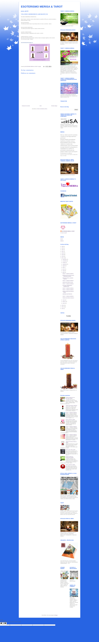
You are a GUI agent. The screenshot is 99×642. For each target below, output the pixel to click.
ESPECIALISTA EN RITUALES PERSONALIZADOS (68, 276)
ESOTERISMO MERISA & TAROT (42, 6)
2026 (63, 246)
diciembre (65, 259)
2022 (63, 249)
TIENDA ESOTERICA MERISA (71, 405)
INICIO (61, 239)
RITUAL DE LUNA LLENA (70, 449)
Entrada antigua (54, 105)
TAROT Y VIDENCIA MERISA (68, 273)
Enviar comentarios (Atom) (42, 108)
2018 (63, 256)
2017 (63, 257)
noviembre (65, 260)
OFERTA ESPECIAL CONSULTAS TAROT (70, 457)
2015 (63, 306)
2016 (63, 305)
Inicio (41, 105)
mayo (64, 270)
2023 (63, 248)
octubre (64, 262)
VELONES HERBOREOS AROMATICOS (67, 286)
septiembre (65, 264)
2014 (63, 308)
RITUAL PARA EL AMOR (70, 419)
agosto (64, 265)
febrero (64, 301)
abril (63, 272)
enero (64, 303)
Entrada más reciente (26, 105)
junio (64, 269)
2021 (63, 251)
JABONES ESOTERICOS (67, 294)
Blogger (56, 615)
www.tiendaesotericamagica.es (27, 42)
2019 (63, 254)
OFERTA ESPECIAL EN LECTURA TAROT (70, 398)
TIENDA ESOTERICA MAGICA (68, 297)
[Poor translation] (5, 623)
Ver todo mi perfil (63, 232)
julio (63, 267)
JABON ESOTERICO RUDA (67, 282)
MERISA (62, 240)
